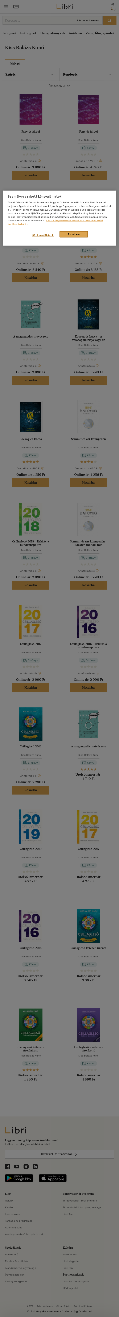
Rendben (74, 234)
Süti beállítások (43, 235)
